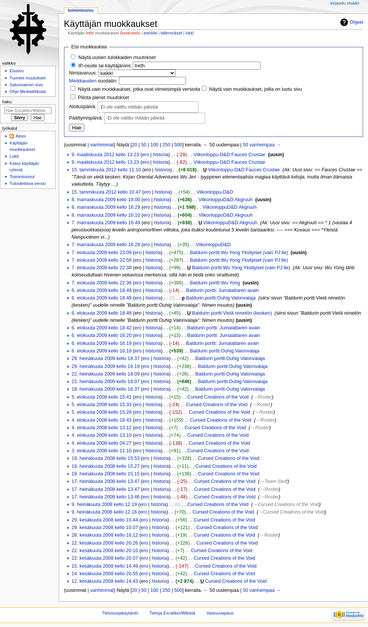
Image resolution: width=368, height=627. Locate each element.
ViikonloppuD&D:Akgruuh (225, 199)
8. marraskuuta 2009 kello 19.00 (106, 199)
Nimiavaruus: (83, 73)
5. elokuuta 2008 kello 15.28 (102, 412)
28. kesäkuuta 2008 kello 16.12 (105, 535)
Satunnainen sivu (26, 84)
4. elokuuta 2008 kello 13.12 (102, 427)
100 (154, 144)
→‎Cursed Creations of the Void (286, 504)
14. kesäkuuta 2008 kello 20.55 (105, 573)
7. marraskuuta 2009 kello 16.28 (106, 244)
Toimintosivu (81, 10)
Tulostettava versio (27, 183)
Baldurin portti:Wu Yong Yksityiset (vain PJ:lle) (239, 252)
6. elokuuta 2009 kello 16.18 (102, 351)
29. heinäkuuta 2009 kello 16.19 (106, 366)
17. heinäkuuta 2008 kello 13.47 (106, 481)
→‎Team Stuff (274, 481)
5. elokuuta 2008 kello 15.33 (102, 404)
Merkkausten (83, 81)
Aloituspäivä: (82, 106)
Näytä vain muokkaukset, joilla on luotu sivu (255, 89)
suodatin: (93, 81)
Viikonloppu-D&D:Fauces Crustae (229, 154)
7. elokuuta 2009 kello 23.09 (102, 252)
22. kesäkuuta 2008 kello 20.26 (105, 543)
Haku (7, 101)
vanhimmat (102, 144)
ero (145, 154)
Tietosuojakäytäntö (120, 613)
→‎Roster (262, 397)
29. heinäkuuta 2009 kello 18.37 (106, 358)
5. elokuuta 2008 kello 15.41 (102, 397)
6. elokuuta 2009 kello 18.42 (102, 328)
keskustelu (130, 33)
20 (134, 144)
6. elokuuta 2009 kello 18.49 (102, 290)
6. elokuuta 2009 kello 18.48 (102, 298)
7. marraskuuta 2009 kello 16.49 (106, 222)
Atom (21, 136)
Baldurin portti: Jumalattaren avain (222, 290)
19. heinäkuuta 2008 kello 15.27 (106, 466)
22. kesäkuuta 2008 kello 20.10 (105, 550)
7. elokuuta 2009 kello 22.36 (102, 283)
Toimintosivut (21, 176)
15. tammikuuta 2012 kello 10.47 (106, 192)
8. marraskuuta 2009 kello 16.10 (106, 215)
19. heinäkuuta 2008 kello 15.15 (106, 473)
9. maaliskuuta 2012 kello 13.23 (105, 154)
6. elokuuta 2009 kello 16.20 (102, 335)
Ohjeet (356, 22)
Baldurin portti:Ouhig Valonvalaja (221, 298)
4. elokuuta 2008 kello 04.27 (102, 443)
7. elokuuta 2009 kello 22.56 (102, 260)
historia (160, 154)
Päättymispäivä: (86, 118)
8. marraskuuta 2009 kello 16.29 (106, 207)
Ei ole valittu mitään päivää (129, 107)
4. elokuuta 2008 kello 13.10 (102, 435)
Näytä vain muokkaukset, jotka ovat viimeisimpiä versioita (139, 89)
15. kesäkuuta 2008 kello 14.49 (105, 566)
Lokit (14, 156)
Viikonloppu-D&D (214, 192)
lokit (189, 33)
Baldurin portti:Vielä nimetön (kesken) (232, 313)
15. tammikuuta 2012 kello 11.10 (106, 169)
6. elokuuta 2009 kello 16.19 (102, 343)
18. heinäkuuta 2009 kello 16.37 (106, 389)
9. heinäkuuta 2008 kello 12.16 (104, 512)
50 (144, 144)
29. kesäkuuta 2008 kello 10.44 (105, 520)
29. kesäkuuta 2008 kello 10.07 (105, 527)
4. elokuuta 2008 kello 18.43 (102, 420)
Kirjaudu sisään (345, 3)
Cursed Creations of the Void (218, 397)
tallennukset (171, 33)
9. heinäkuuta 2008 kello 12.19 (104, 504)
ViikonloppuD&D (213, 244)
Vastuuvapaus (220, 613)
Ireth (90, 33)
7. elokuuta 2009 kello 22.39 (102, 267)
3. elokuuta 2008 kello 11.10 (102, 450)
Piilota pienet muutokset (103, 97)
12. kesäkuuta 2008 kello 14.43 (105, 581)
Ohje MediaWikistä (27, 91)
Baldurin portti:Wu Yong (215, 283)
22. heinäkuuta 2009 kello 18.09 (106, 374)
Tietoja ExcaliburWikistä (172, 613)
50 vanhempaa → (262, 144)
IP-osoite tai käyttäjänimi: (105, 65)
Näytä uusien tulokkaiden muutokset (117, 57)
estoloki (150, 33)
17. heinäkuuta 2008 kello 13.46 (106, 497)
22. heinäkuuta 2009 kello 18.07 (106, 381)
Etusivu (16, 70)
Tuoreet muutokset (27, 78)
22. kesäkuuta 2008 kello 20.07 (105, 558)
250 (166, 144)
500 (178, 144)
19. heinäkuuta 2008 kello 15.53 (106, 458)
